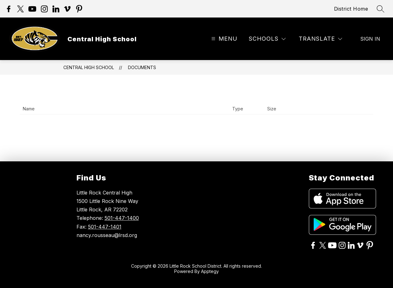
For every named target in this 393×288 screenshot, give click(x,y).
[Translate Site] (320, 39)
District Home (351, 9)
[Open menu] (223, 39)
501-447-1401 (104, 227)
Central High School (88, 67)
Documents (142, 67)
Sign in (370, 39)
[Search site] (380, 9)
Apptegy (210, 271)
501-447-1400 (122, 218)
